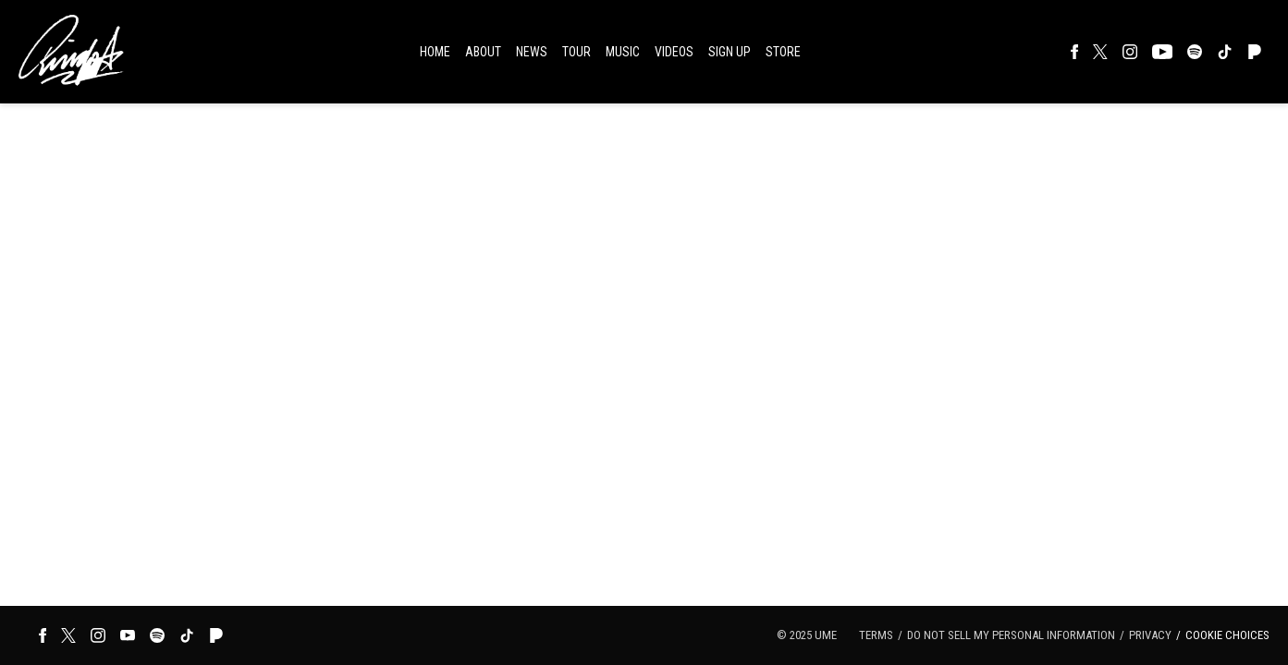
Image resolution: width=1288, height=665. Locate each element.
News (531, 51)
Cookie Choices (1227, 635)
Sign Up (729, 51)
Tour (576, 51)
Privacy (1150, 635)
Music (623, 51)
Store (783, 51)
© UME (807, 635)
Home (435, 51)
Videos (674, 51)
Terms (876, 635)
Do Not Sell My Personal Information (1011, 635)
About (483, 51)
